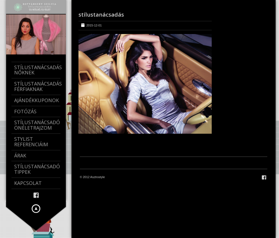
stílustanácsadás (101, 14)
